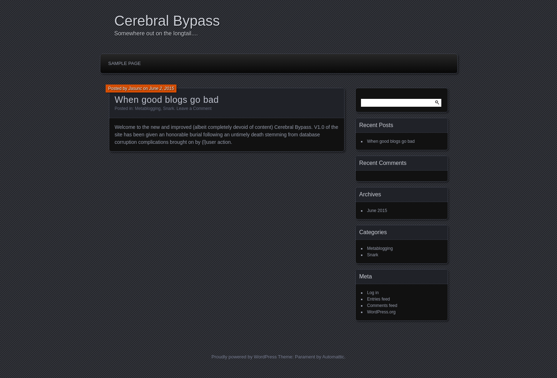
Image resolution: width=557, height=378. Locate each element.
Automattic (333, 356)
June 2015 (377, 210)
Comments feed (382, 305)
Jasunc (135, 88)
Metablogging (148, 108)
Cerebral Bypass (167, 21)
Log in (373, 292)
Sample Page (124, 63)
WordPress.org (381, 311)
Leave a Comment (193, 108)
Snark (168, 108)
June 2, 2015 (161, 88)
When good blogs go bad (167, 100)
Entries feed (378, 299)
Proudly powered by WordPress (244, 356)
